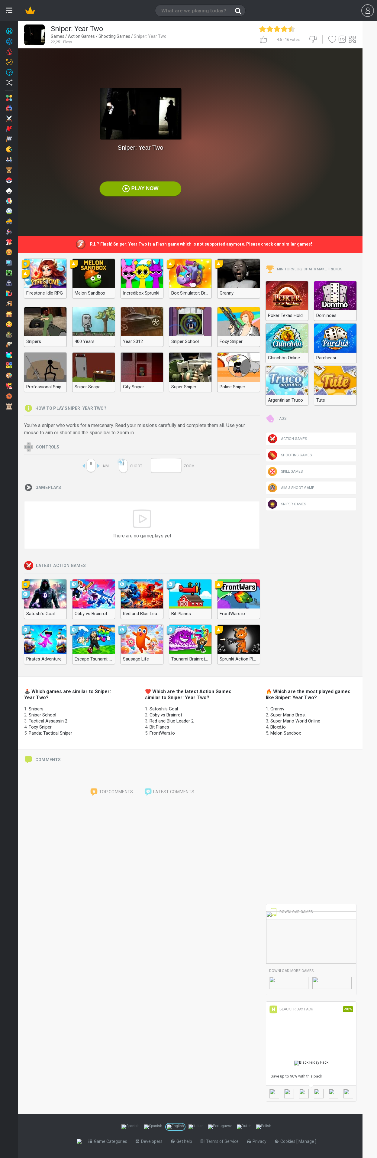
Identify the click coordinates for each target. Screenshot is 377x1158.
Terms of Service (221, 1141)
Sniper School (42, 715)
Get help (182, 1141)
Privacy (258, 1141)
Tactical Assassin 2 (48, 721)
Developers (150, 1141)
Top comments (111, 792)
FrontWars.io (162, 733)
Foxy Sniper (40, 727)
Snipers (36, 709)
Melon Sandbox (285, 733)
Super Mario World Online (295, 721)
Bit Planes (159, 727)
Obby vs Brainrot (166, 715)
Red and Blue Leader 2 (172, 721)
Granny (277, 709)
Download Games (291, 912)
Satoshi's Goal (164, 709)
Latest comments (169, 792)
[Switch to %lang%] (130, 1127)
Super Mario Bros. (288, 715)
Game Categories (109, 1141)
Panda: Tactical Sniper (50, 733)
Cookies (287, 1141)
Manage (308, 1141)
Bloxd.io (278, 727)
